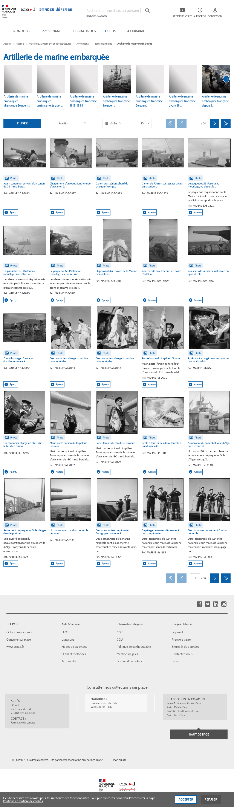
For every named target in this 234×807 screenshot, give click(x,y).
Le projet (177, 632)
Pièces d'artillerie (103, 43)
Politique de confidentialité (134, 647)
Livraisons (67, 639)
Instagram (223, 604)
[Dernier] (226, 123)
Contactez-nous (182, 654)
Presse (176, 661)
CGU (120, 639)
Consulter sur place (18, 639)
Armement (82, 43)
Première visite (181, 639)
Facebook (199, 604)
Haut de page (199, 734)
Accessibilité (69, 661)
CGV (119, 632)
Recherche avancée (96, 15)
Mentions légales (127, 654)
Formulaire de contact (23, 722)
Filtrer (22, 123)
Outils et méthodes (73, 654)
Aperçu (11, 212)
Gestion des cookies (129, 661)
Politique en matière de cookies (23, 803)
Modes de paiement (74, 647)
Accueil (7, 43)
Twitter (207, 604)
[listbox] (72, 123)
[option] (72, 123)
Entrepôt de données (185, 647)
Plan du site (120, 760)
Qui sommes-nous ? (19, 632)
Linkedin (215, 604)
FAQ (64, 632)
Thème (20, 43)
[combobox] (113, 10)
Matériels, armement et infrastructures (50, 43)
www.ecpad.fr (15, 647)
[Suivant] (214, 123)
